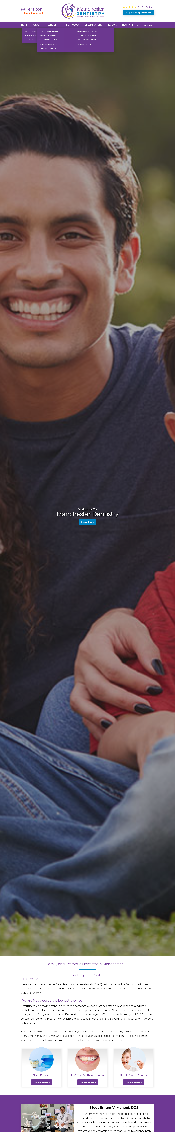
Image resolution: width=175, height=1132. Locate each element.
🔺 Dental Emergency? (32, 13)
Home (24, 25)
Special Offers (93, 25)
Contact (148, 25)
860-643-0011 (31, 9)
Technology (72, 25)
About (37, 25)
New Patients (130, 25)
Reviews (112, 25)
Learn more (41, 1082)
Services (53, 25)
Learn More (87, 522)
